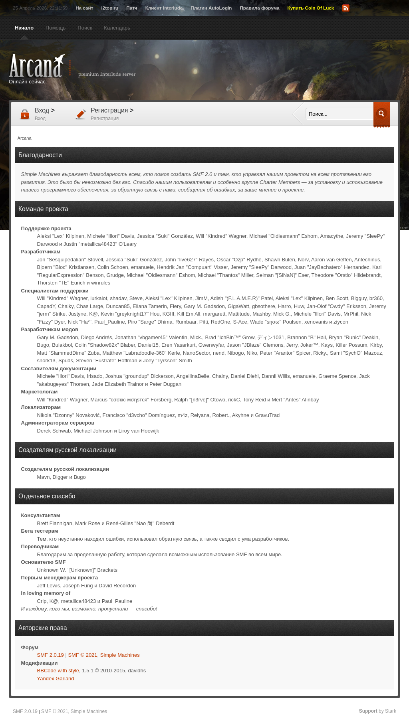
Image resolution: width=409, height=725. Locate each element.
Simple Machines (120, 655)
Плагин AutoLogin (211, 7)
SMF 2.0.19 (50, 655)
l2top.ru (109, 7)
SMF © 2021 (82, 655)
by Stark (377, 711)
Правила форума (259, 7)
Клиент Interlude (164, 7)
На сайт (84, 7)
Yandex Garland (55, 679)
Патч (131, 7)
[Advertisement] (282, 71)
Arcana (81, 66)
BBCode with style (58, 671)
